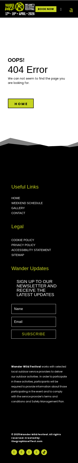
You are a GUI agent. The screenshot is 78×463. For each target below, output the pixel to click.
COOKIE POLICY (22, 240)
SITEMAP (17, 255)
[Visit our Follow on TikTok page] (44, 452)
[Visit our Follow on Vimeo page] (37, 452)
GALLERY (18, 208)
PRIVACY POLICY (23, 245)
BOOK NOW (46, 9)
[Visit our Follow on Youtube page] (29, 452)
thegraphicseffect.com (26, 441)
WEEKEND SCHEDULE (27, 203)
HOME (21, 104)
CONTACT (18, 213)
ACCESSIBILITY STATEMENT (31, 250)
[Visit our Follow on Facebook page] (14, 452)
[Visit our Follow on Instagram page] (22, 452)
